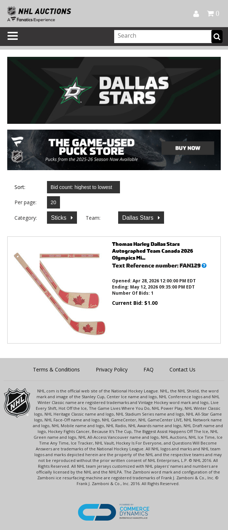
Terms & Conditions (56, 369)
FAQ (148, 369)
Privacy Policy (112, 369)
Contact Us (182, 369)
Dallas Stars (138, 218)
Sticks (59, 218)
